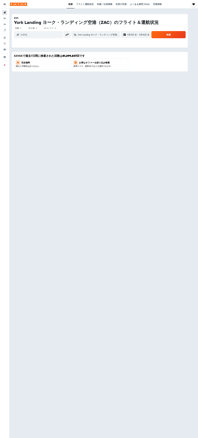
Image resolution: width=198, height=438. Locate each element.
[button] (5, 4)
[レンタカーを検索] (4, 24)
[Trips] (4, 57)
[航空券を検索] (4, 12)
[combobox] (22, 28)
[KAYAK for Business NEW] (4, 49)
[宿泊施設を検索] (4, 18)
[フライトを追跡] (4, 43)
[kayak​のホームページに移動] (18, 4)
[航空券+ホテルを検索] (4, 30)
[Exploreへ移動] (4, 38)
